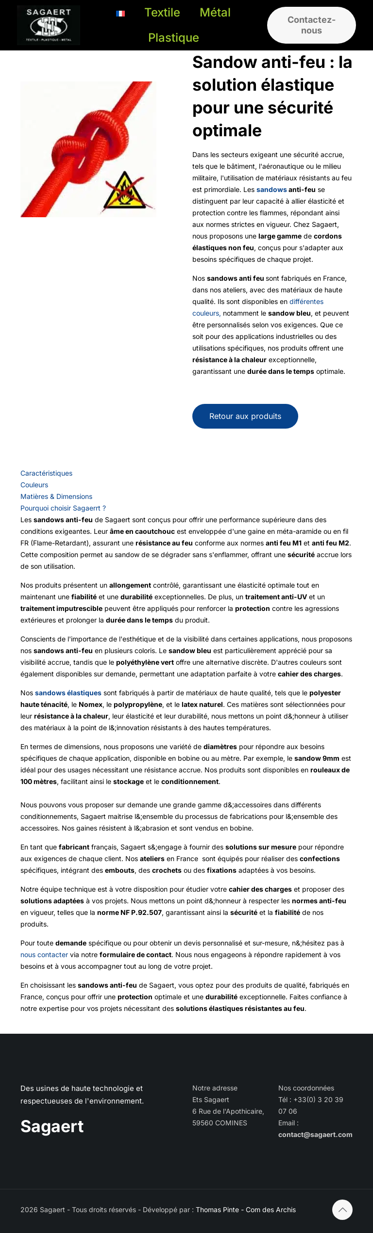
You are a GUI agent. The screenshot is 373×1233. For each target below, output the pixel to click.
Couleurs (34, 484)
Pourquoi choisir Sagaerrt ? (63, 508)
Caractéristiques (46, 473)
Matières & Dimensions (56, 496)
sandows (271, 189)
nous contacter (44, 954)
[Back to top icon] (342, 1210)
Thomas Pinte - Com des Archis (246, 1209)
